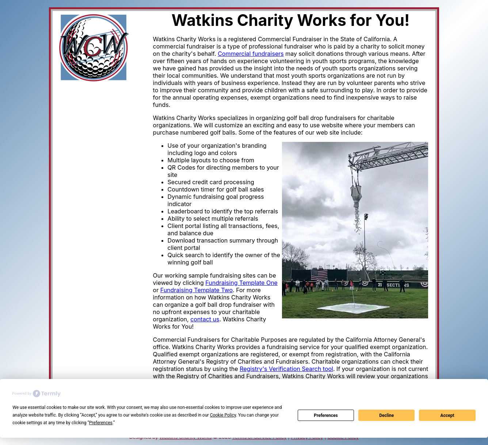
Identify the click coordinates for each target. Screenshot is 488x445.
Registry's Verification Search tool (286, 368)
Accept (447, 415)
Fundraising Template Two (196, 290)
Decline (386, 415)
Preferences (326, 415)
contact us (204, 319)
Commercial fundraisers (251, 53)
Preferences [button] (101, 422)
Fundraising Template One (241, 282)
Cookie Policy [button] (223, 415)
